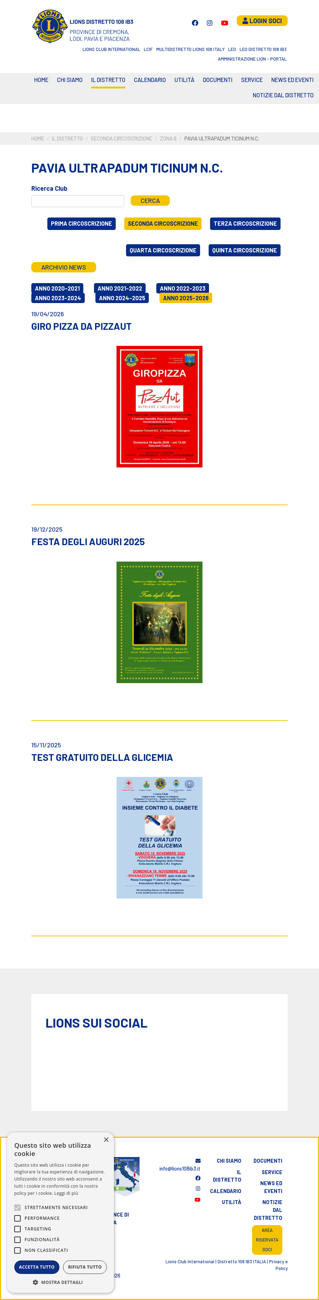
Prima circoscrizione (81, 223)
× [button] (106, 1140)
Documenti (217, 79)
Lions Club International (111, 49)
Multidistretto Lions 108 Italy (190, 49)
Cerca (150, 200)
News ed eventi (292, 79)
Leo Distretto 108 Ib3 (263, 49)
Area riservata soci (267, 1239)
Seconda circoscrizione (121, 138)
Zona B (168, 138)
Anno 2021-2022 (120, 288)
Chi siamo (70, 79)
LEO (232, 49)
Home (41, 79)
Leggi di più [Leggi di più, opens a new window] (66, 1193)
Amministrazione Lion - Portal (252, 59)
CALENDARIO (150, 79)
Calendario (225, 1191)
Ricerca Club (49, 188)
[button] (60, 1282)
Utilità (184, 79)
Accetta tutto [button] (36, 1267)
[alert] (60, 1212)
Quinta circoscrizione (244, 250)
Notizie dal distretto (268, 1209)
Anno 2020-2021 (57, 288)
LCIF (148, 49)
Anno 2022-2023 (182, 288)
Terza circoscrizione (245, 223)
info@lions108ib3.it (180, 1165)
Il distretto (108, 79)
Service (252, 79)
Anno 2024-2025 (122, 298)
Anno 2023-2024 (58, 298)
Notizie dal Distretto (283, 95)
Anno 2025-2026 (186, 298)
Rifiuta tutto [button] (85, 1267)
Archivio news (63, 267)
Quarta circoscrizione (163, 250)
